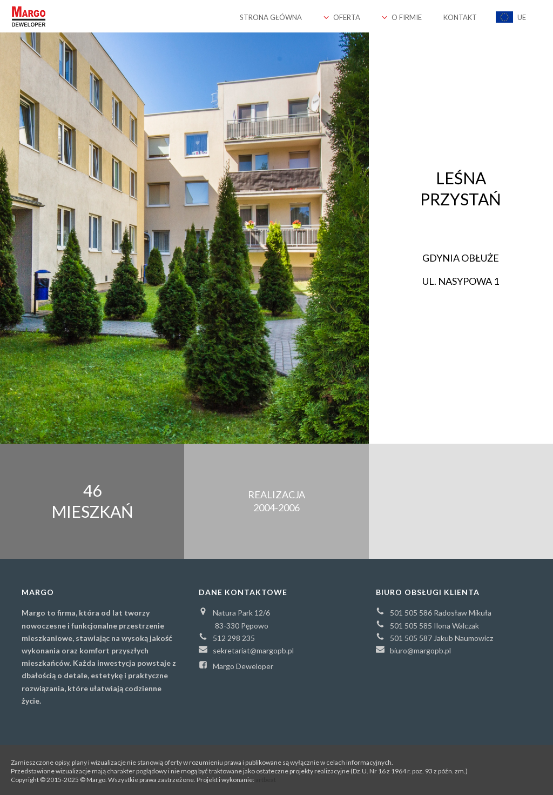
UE (511, 17)
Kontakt (460, 17)
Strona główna (271, 17)
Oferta (341, 17)
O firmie (402, 17)
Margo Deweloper (236, 665)
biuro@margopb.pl (413, 650)
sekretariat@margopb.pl (246, 650)
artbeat (265, 780)
